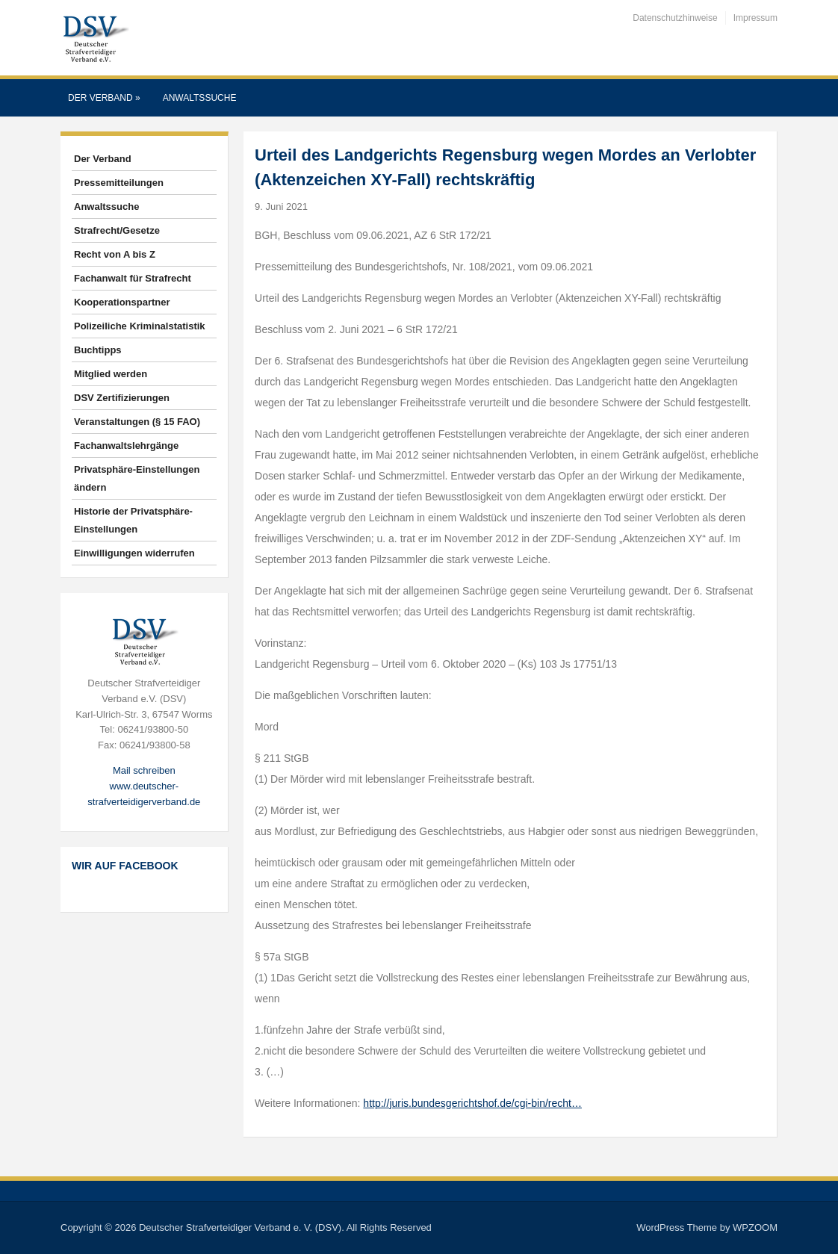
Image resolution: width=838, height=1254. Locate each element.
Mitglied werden (110, 373)
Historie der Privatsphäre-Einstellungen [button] (133, 520)
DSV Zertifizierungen (122, 397)
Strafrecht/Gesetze (117, 230)
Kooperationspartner (122, 302)
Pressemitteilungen (119, 182)
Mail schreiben (144, 770)
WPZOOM (755, 1227)
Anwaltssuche (200, 98)
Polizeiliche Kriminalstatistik (139, 326)
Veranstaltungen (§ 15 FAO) (137, 421)
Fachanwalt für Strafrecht (132, 278)
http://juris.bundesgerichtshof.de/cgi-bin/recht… (472, 1103)
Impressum (755, 18)
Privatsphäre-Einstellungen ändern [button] (136, 478)
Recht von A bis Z (114, 254)
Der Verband (104, 98)
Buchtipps (98, 350)
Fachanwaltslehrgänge (126, 445)
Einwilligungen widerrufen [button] (134, 553)
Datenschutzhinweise (675, 18)
